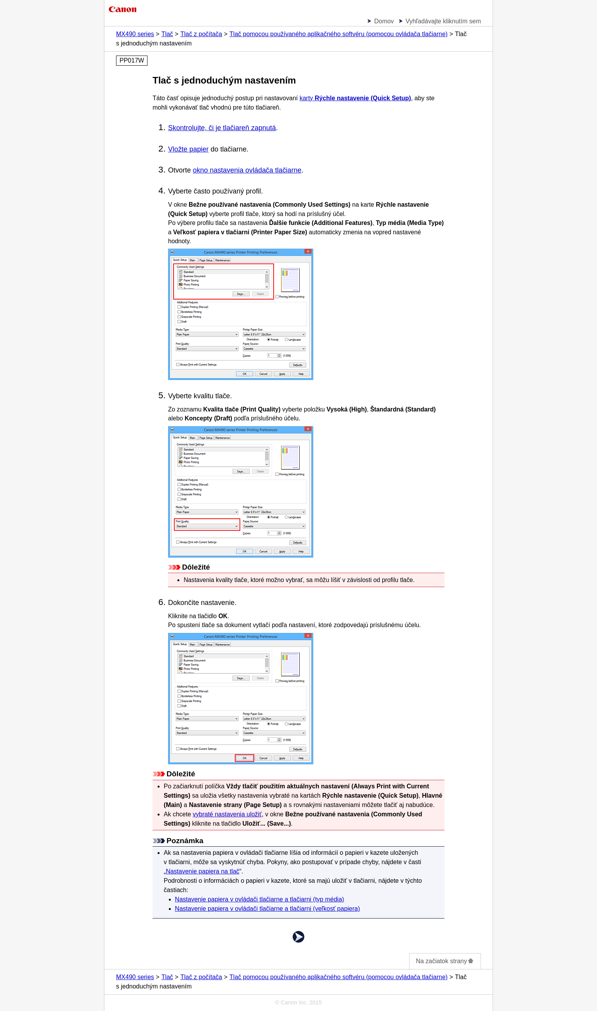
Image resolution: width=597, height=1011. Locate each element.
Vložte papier (188, 149)
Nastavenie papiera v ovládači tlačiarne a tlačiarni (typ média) (259, 899)
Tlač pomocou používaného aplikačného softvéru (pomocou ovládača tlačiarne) (338, 34)
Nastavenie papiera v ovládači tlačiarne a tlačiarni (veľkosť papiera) (267, 908)
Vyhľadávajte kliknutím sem (443, 21)
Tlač (167, 34)
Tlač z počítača (201, 34)
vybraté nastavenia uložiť (227, 814)
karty (355, 98)
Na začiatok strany (445, 961)
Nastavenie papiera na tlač (202, 871)
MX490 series (135, 34)
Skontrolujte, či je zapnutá (222, 128)
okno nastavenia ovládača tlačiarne (247, 170)
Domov (384, 21)
